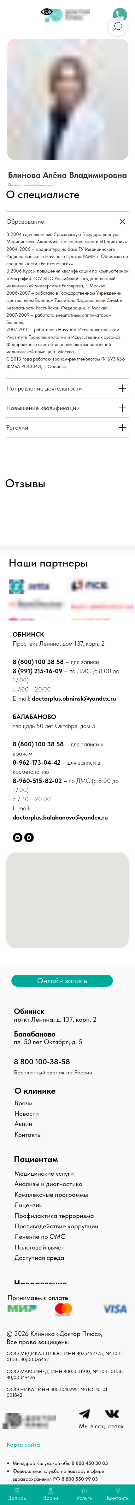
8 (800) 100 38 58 (38, 662)
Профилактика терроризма (54, 1216)
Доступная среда (39, 1257)
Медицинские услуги (44, 1173)
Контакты (28, 1134)
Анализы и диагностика (49, 1184)
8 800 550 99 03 (80, 1479)
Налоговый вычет (39, 1247)
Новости (27, 1113)
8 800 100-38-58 (42, 1061)
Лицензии (29, 1205)
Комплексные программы (51, 1194)
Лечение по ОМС (40, 1236)
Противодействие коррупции (56, 1226)
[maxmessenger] (29, 837)
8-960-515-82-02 (37, 781)
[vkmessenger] (17, 837)
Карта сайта (23, 1444)
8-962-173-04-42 (37, 762)
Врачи (23, 1103)
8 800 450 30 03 (90, 1463)
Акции (23, 1124)
